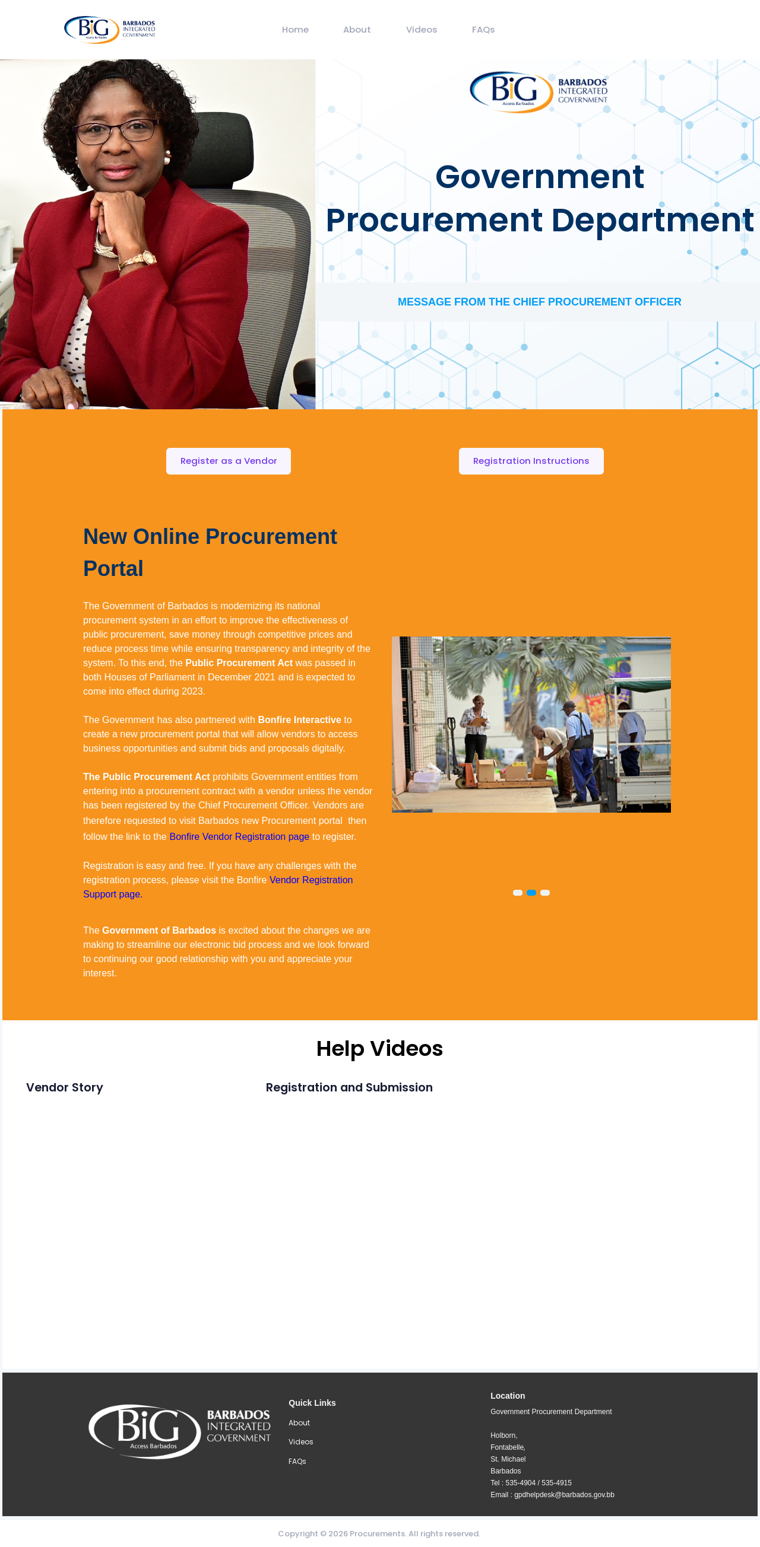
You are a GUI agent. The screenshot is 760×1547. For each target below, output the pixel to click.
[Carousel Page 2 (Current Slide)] (531, 893)
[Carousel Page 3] (545, 893)
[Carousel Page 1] (517, 893)
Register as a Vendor (228, 460)
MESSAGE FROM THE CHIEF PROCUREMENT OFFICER (540, 302)
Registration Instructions (531, 460)
